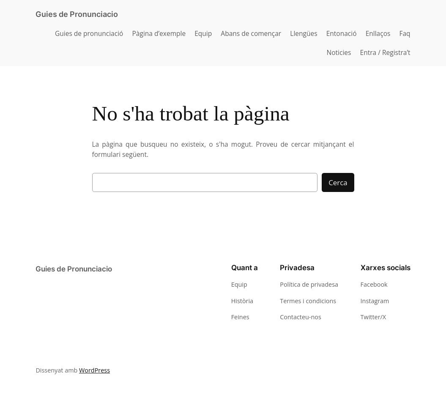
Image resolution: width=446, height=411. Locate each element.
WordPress (93, 370)
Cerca (337, 182)
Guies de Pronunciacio (77, 14)
